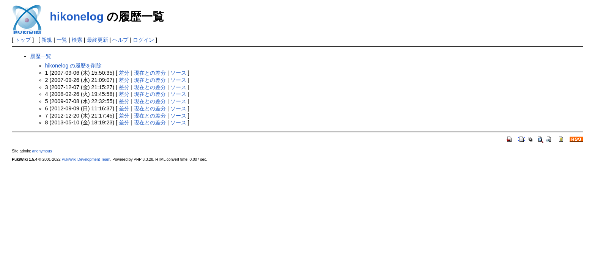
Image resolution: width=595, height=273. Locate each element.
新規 (46, 40)
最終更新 (97, 40)
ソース (178, 73)
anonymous (42, 151)
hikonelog (77, 16)
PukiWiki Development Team (86, 159)
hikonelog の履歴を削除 (73, 66)
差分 (124, 73)
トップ (23, 40)
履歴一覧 (40, 56)
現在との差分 (150, 73)
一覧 (62, 40)
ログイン (143, 40)
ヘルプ (120, 40)
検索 (77, 40)
